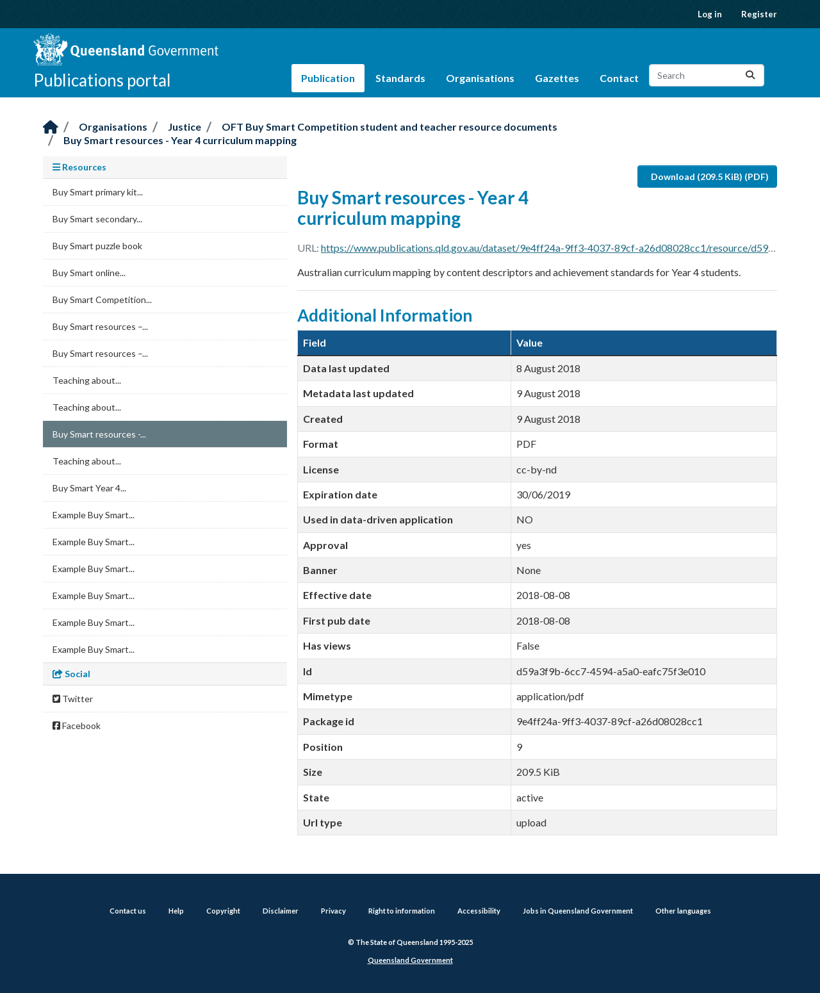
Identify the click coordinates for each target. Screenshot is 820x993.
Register (759, 14)
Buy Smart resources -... (99, 434)
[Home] (50, 128)
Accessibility (478, 911)
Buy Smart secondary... (97, 218)
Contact (619, 78)
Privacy (333, 911)
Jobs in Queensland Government (578, 911)
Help (176, 911)
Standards (400, 78)
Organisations (480, 78)
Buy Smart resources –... (100, 326)
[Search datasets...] (706, 75)
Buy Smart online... (89, 272)
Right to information (401, 911)
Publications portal (102, 80)
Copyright (223, 911)
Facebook (77, 725)
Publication (328, 78)
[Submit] (750, 75)
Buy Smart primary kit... (98, 191)
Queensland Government (410, 960)
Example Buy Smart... (94, 514)
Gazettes (557, 78)
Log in (710, 14)
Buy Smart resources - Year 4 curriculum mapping (180, 140)
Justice (184, 126)
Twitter (73, 698)
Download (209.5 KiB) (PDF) (710, 176)
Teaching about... (87, 380)
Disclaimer (281, 911)
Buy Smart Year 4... (89, 487)
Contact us (128, 911)
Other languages (683, 911)
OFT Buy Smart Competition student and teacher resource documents (389, 126)
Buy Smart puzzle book (97, 245)
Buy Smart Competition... (102, 299)
